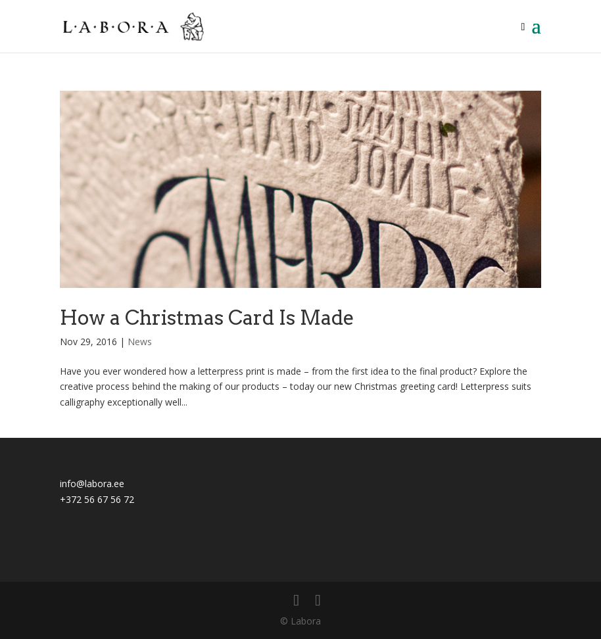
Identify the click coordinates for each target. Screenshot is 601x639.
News (140, 341)
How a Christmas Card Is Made (207, 317)
